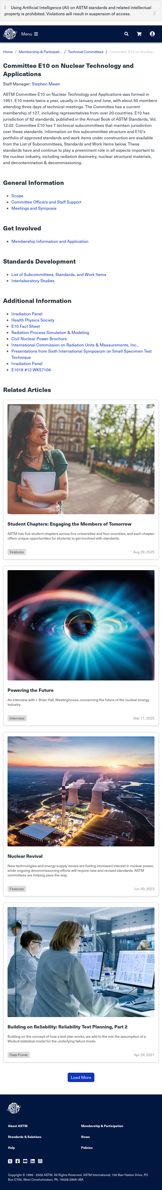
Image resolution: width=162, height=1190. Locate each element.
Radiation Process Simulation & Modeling (50, 332)
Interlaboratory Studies (32, 280)
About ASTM (17, 1125)
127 (35, 112)
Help (11, 1147)
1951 (7, 100)
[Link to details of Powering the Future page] (81, 645)
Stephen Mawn (46, 83)
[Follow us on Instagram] (40, 1161)
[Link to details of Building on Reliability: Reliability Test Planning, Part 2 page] (81, 982)
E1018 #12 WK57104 (31, 369)
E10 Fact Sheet (25, 326)
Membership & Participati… (40, 51)
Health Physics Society (32, 320)
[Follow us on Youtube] (25, 1161)
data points (19, 1054)
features (17, 551)
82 (32, 119)
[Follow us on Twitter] (10, 1161)
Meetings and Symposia (34, 208)
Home (8, 51)
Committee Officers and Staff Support (46, 202)
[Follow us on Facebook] (18, 1161)
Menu (29, 34)
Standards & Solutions (24, 1136)
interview (17, 718)
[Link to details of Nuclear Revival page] (81, 814)
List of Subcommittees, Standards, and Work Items (58, 274)
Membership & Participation (102, 1125)
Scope (17, 195)
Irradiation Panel (27, 313)
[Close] (154, 13)
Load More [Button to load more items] (81, 1077)
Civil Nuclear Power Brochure (39, 338)
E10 (41, 94)
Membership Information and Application (49, 241)
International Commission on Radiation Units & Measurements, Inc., (74, 344)
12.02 (8, 125)
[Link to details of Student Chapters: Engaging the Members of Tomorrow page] (81, 480)
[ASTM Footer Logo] (14, 1108)
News (85, 1136)
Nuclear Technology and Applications (87, 94)
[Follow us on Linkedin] (33, 1161)
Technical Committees (85, 51)
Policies (87, 1147)
